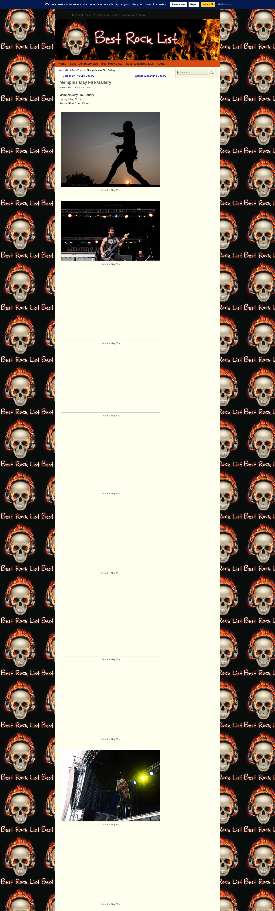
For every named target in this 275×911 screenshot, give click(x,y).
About (161, 63)
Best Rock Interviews (84, 63)
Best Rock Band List (139, 63)
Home (62, 63)
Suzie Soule (85, 87)
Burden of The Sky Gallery (76, 75)
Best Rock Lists (111, 63)
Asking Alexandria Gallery (152, 75)
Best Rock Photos (75, 70)
